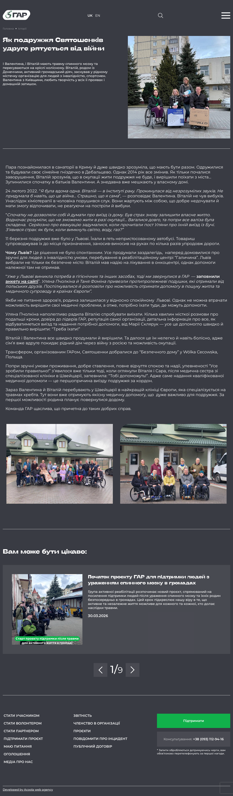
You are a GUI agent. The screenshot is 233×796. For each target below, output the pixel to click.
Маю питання (18, 746)
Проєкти (82, 731)
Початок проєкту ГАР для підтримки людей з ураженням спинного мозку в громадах (148, 580)
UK (90, 16)
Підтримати (193, 721)
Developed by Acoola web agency (28, 789)
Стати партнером (21, 731)
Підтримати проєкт (23, 739)
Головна (8, 28)
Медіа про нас (18, 762)
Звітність (82, 716)
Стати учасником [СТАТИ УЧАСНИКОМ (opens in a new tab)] (21, 716)
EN (97, 16)
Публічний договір (92, 746)
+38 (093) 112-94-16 (208, 739)
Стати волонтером (23, 723)
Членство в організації (96, 723)
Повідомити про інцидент (100, 739)
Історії (22, 28)
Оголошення (17, 754)
